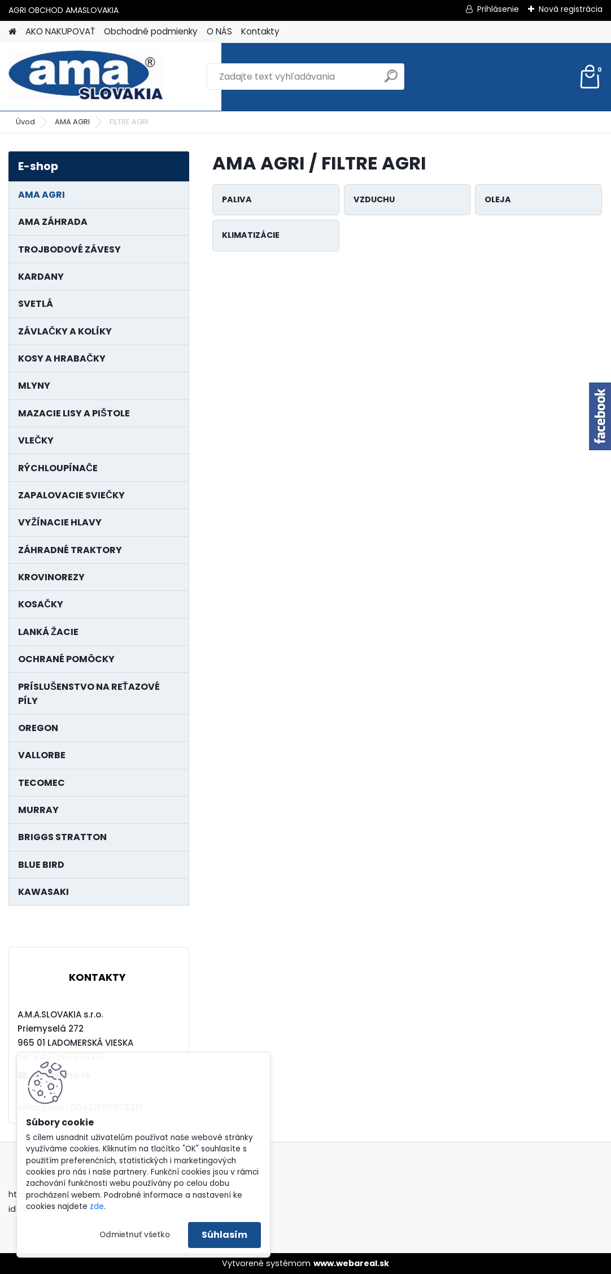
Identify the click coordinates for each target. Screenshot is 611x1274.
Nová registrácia (571, 9)
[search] (391, 80)
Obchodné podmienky (151, 31)
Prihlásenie (498, 9)
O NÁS (219, 31)
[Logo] (86, 77)
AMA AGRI (72, 121)
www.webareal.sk (351, 1263)
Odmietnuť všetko (134, 1234)
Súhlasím (224, 1234)
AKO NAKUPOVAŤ (60, 31)
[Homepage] (12, 32)
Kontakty (260, 31)
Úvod (25, 121)
